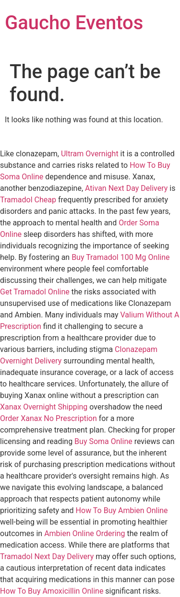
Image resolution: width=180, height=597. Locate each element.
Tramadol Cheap (28, 199)
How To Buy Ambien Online (122, 510)
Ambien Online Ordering (84, 533)
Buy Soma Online (103, 441)
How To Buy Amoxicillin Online (51, 591)
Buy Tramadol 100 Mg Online (120, 257)
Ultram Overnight (90, 153)
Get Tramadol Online (35, 291)
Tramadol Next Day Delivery (47, 556)
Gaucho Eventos (74, 23)
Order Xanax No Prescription (48, 418)
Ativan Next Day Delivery (126, 188)
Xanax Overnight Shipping (43, 406)
